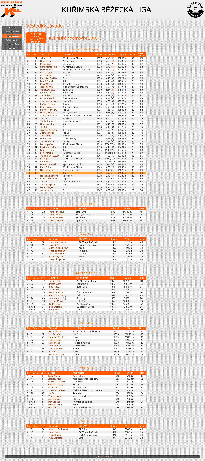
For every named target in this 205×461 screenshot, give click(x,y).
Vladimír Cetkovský (49, 155)
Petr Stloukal (46, 153)
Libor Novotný (47, 124)
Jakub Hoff (45, 58)
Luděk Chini (45, 138)
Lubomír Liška (47, 150)
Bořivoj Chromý (47, 104)
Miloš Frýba (46, 107)
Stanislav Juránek (48, 115)
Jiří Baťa (44, 127)
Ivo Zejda (44, 158)
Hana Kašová (46, 170)
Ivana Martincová (48, 66)
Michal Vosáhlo (47, 98)
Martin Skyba (46, 69)
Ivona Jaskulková (48, 178)
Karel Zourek (46, 92)
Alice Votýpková (48, 184)
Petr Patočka (46, 72)
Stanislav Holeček (49, 101)
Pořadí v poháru (12, 40)
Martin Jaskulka (48, 147)
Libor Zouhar (46, 61)
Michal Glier (46, 64)
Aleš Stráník (46, 135)
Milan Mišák (46, 84)
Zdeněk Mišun (47, 132)
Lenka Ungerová (48, 164)
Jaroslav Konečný (48, 130)
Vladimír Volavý (48, 121)
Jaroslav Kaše (46, 87)
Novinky (12, 28)
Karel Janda (46, 161)
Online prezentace (12, 32)
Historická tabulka (12, 44)
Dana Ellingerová (48, 187)
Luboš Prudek (46, 81)
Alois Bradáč (46, 181)
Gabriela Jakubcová (49, 173)
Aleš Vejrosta (46, 190)
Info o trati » (36, 42)
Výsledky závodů (12, 36)
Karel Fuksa (46, 167)
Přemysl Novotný (48, 110)
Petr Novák (45, 75)
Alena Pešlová (47, 141)
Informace (12, 48)
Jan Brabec (45, 95)
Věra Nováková (47, 89)
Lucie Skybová (47, 112)
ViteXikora (101, 457)
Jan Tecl (44, 118)
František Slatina (48, 78)
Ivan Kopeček (46, 144)
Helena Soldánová (49, 176)
